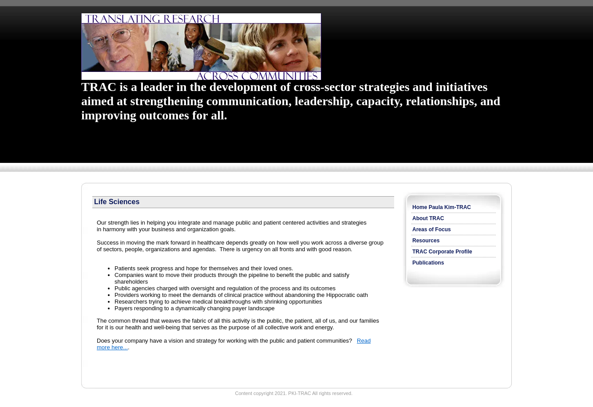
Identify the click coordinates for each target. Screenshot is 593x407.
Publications (428, 263)
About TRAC (428, 218)
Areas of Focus (431, 229)
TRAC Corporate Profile (442, 252)
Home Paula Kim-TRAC (441, 207)
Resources (425, 240)
